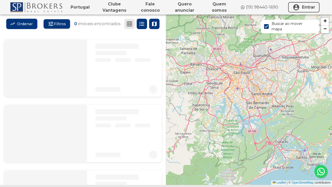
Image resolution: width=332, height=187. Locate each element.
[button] (325, 21)
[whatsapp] (320, 171)
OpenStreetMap (303, 182)
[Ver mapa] (154, 24)
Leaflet (279, 182)
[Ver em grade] (129, 24)
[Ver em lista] (142, 24)
